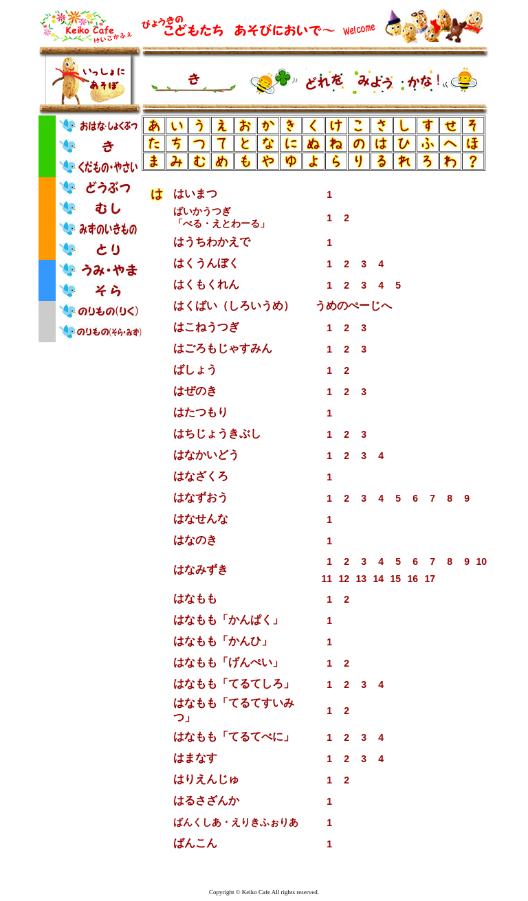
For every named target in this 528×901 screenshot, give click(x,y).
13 (360, 578)
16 (412, 578)
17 (429, 578)
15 (395, 578)
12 (343, 578)
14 (378, 578)
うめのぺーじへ (353, 305)
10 (481, 561)
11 (326, 578)
